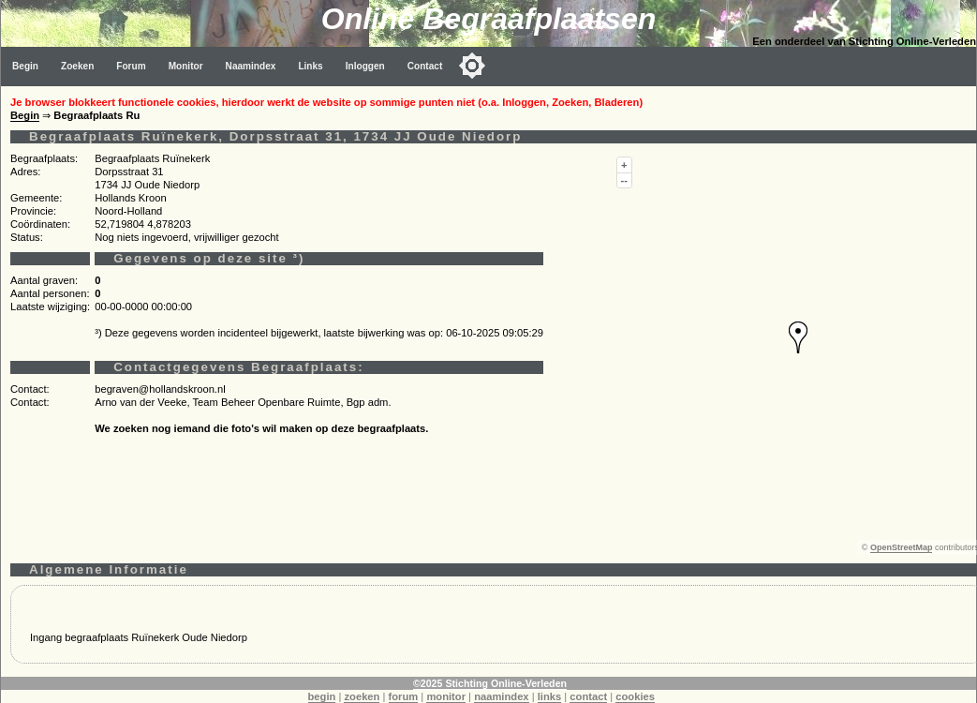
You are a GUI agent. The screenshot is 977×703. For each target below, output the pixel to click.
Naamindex (251, 66)
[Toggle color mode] (472, 65)
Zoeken (77, 66)
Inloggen (365, 66)
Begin (25, 66)
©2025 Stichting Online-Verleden (490, 683)
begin (322, 696)
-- (624, 180)
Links (310, 66)
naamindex (501, 696)
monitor (446, 696)
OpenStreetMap (901, 547)
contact (588, 696)
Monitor (186, 66)
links (550, 696)
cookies (635, 696)
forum (404, 696)
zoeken (361, 696)
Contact (425, 66)
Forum (130, 66)
